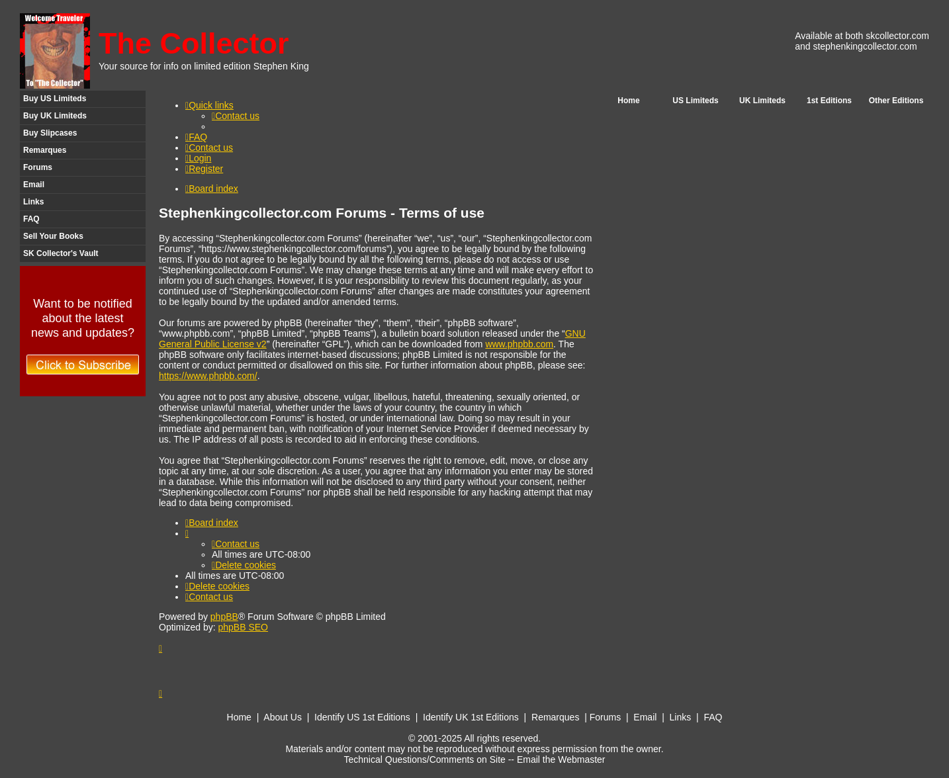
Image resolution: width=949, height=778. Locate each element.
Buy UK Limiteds (55, 115)
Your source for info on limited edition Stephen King (204, 66)
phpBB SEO (243, 627)
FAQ (31, 219)
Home (628, 100)
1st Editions (829, 100)
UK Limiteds (762, 100)
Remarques (44, 150)
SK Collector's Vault (61, 253)
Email (33, 184)
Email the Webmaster (561, 759)
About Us (282, 717)
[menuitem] (235, 115)
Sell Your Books (53, 236)
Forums (37, 167)
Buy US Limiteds (54, 98)
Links (33, 201)
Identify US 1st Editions (362, 717)
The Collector (194, 43)
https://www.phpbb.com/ (208, 375)
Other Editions (896, 100)
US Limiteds (695, 100)
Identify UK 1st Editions (471, 717)
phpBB (224, 616)
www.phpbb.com (519, 344)
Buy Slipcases (50, 133)
